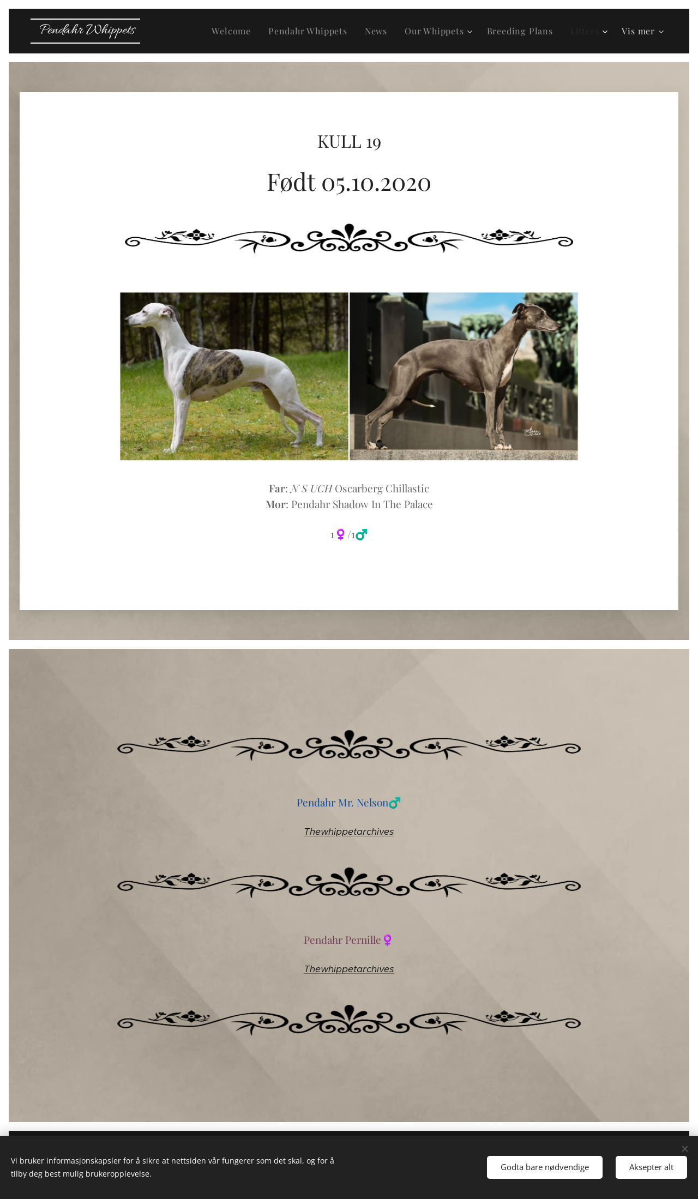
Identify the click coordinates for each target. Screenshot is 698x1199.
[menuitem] (234, 31)
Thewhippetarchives (349, 832)
